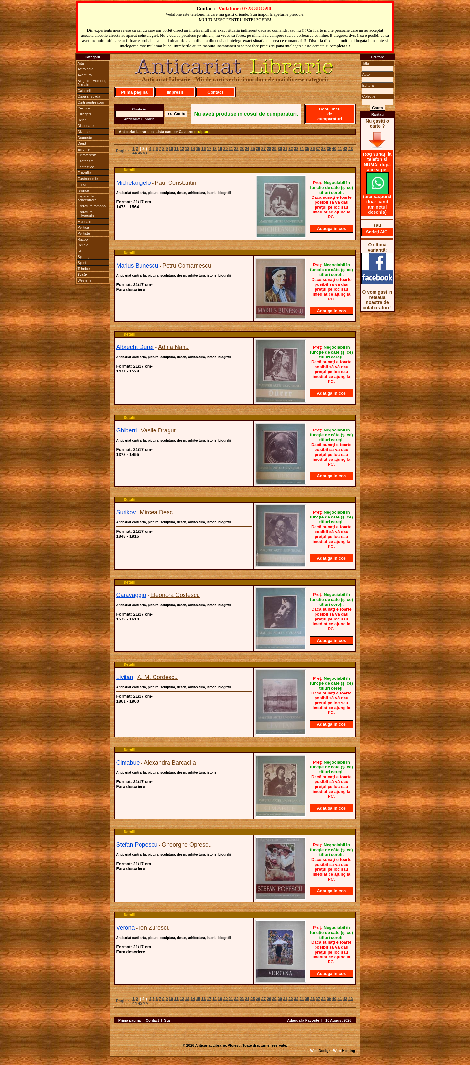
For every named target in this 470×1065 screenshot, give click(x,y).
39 (329, 148)
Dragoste (85, 137)
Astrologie (86, 69)
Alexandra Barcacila (170, 762)
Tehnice (84, 268)
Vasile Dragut (158, 430)
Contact (215, 92)
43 (350, 148)
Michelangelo (133, 183)
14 (193, 148)
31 (285, 148)
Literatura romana (92, 206)
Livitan (124, 677)
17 (209, 148)
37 (318, 148)
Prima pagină (134, 92)
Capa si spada (89, 96)
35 (307, 148)
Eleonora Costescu (175, 595)
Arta (81, 63)
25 (252, 148)
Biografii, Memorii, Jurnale (92, 83)
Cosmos (84, 108)
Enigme (84, 149)
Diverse (84, 132)
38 (323, 148)
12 (182, 148)
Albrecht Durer (135, 347)
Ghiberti (126, 430)
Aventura (85, 75)
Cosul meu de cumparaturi (329, 114)
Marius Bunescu (137, 265)
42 (345, 148)
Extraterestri (87, 155)
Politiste (84, 233)
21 (231, 148)
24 (247, 148)
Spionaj (84, 257)
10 (171, 148)
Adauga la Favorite (303, 1020)
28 (269, 148)
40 (334, 148)
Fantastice (86, 167)
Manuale (84, 222)
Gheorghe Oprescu (187, 844)
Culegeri (84, 114)
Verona (125, 928)
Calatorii (84, 91)
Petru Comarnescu (186, 265)
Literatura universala (86, 214)
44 (134, 153)
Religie (83, 245)
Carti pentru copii (91, 102)
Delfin (82, 120)
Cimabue (128, 762)
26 (258, 148)
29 (274, 148)
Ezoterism (86, 161)
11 (176, 148)
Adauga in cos (331, 228)
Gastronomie (88, 179)
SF (80, 251)
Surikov (126, 512)
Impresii (175, 92)
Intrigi (82, 184)
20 (225, 148)
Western (84, 280)
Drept (82, 143)
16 (203, 148)
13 (187, 148)
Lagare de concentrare (87, 198)
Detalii (129, 170)
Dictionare (86, 126)
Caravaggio (131, 595)
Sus (167, 1020)
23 (242, 148)
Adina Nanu (173, 347)
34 (302, 148)
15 (198, 148)
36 (312, 148)
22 (236, 148)
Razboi (83, 239)
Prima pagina (129, 1020)
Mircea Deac (156, 512)
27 (263, 148)
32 (290, 148)
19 (220, 148)
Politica (83, 227)
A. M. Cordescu (157, 677)
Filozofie (84, 173)
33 (296, 148)
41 (340, 148)
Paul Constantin (175, 183)
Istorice (83, 190)
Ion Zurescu (154, 928)
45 (140, 153)
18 (214, 148)
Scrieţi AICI (377, 231)
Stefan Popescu (137, 844)
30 (280, 148)
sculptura (202, 132)
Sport (82, 263)
